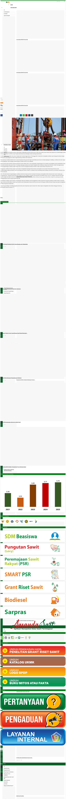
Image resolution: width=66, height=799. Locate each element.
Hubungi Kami (3, 1)
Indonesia (58, 1)
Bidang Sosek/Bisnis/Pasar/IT (8, 785)
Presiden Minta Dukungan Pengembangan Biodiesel (10, 377)
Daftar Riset (6, 782)
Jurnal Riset (5, 783)
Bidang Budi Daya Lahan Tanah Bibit (9, 778)
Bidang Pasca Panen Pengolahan (7, 774)
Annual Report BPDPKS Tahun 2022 (22, 105)
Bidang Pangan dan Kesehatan (8, 771)
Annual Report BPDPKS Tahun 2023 (22, 72)
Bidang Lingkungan (7, 780)
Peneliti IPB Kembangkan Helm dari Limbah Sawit (10, 422)
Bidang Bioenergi (6, 768)
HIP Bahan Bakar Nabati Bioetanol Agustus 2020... (24, 757)
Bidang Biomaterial (7, 770)
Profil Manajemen (6, 11)
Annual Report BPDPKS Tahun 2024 (22, 39)
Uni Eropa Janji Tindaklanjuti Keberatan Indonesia (10, 288)
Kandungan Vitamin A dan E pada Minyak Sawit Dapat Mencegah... (13, 333)
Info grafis (5, 150)
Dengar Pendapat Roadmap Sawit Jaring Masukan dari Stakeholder (14, 244)
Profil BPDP (5, 13)
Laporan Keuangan (7, 15)
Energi (5, 631)
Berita (2, 99)
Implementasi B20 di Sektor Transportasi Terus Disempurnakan (13, 466)
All (4, 10)
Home (11, 4)
